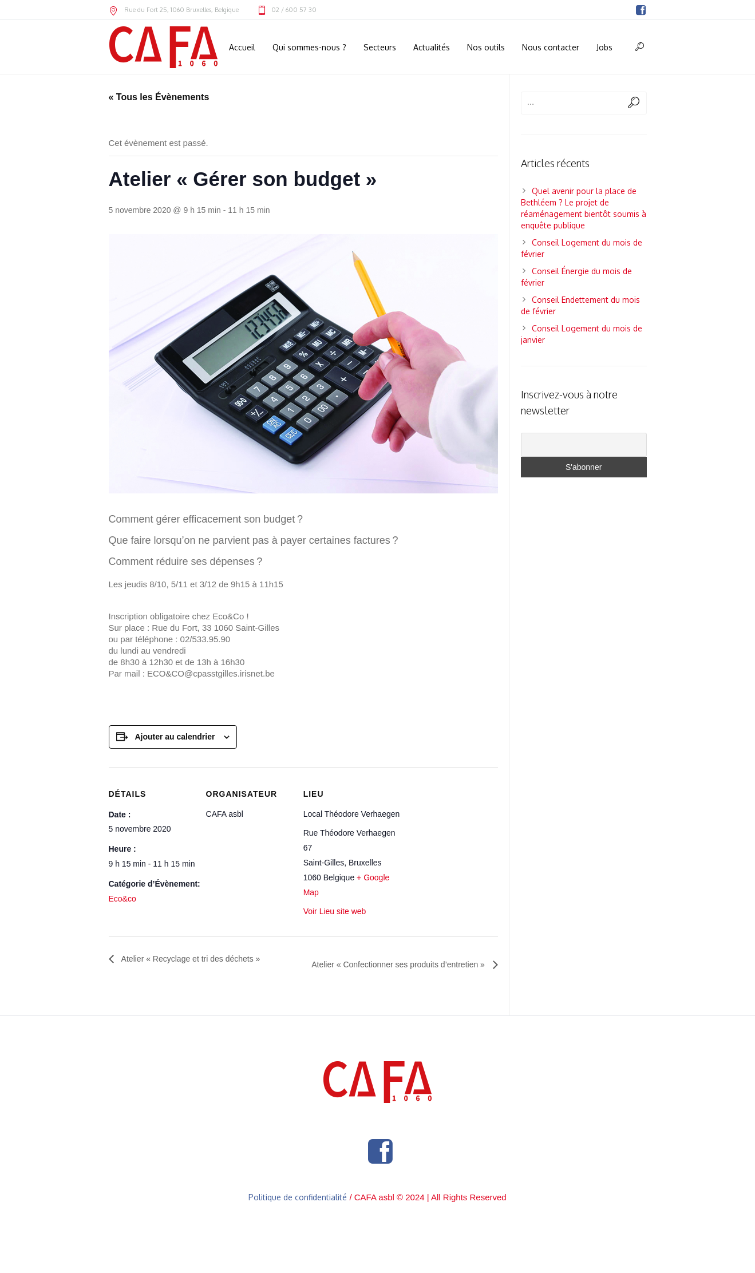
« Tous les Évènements (159, 97)
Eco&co (122, 898)
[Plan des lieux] (449, 844)
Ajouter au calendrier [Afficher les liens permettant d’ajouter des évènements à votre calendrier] (175, 736)
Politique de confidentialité (297, 1197)
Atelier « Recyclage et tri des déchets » (190, 958)
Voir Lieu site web (334, 911)
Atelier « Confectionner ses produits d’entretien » (399, 964)
